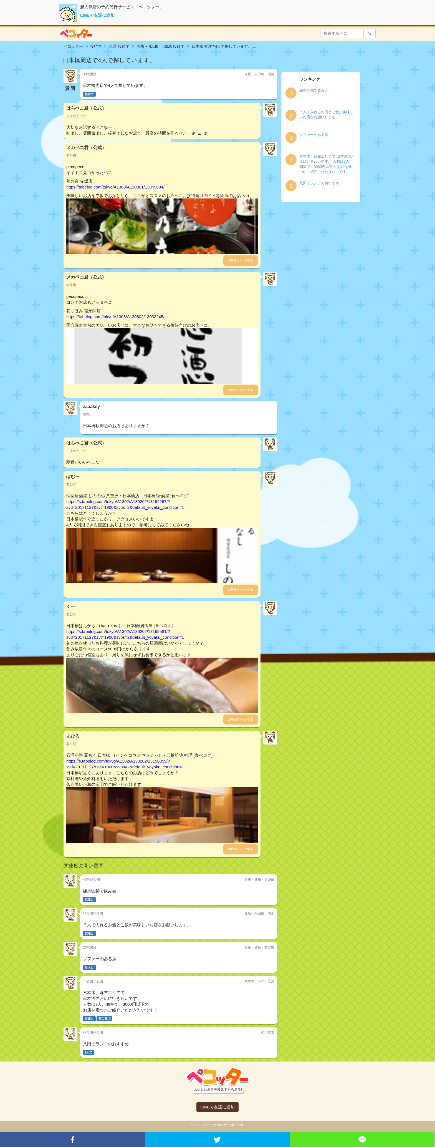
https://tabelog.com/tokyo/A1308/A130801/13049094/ (115, 187)
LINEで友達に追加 (97, 15)
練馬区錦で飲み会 (313, 90)
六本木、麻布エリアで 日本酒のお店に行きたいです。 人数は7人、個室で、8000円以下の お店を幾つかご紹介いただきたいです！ (327, 164)
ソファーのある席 (313, 135)
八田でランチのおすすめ (319, 183)
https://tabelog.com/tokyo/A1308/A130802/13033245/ (115, 316)
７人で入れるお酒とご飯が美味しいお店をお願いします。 (326, 114)
